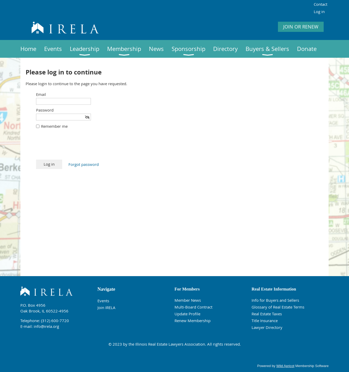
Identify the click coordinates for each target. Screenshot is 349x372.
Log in (319, 11)
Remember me (54, 126)
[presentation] (75, 147)
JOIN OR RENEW (300, 27)
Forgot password (83, 164)
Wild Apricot (285, 366)
